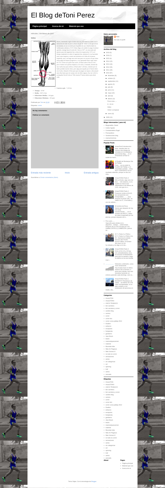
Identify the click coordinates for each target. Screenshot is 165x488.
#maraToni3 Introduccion (123, 146)
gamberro (109, 334)
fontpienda (109, 331)
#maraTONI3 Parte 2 (122, 191)
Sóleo (109, 107)
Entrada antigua (91, 173)
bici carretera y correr (113, 308)
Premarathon (110, 133)
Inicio (67, 173)
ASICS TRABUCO (112, 303)
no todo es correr (111, 354)
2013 (108, 64)
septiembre (112, 81)
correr (40, 105)
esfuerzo (108, 326)
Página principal (40, 26)
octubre (110, 78)
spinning (108, 366)
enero (110, 113)
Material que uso (76, 26)
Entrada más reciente (41, 173)
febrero (110, 99)
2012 (108, 67)
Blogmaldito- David (112, 125)
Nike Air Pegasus (111, 349)
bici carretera (110, 306)
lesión (107, 339)
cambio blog (110, 311)
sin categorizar (110, 361)
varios (108, 372)
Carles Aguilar (110, 128)
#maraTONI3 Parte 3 (122, 249)
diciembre (111, 75)
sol (106, 364)
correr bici (109, 318)
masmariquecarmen (112, 341)
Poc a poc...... (110, 221)
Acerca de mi (58, 26)
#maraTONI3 (110, 301)
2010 (108, 73)
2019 (108, 52)
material (108, 344)
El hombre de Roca (121, 206)
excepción (109, 329)
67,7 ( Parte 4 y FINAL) (122, 234)
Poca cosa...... (112, 101)
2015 (108, 58)
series (108, 359)
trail (107, 369)
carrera (108, 313)
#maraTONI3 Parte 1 (122, 279)
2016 (108, 55)
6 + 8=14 (110, 104)
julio (109, 87)
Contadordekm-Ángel (113, 130)
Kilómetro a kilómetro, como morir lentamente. (124, 265)
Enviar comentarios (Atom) (49, 177)
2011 (108, 70)
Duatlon (108, 323)
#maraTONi (109, 298)
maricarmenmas (111, 138)
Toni (117, 37)
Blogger (93, 481)
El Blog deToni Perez (63, 15)
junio (109, 90)
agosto (110, 84)
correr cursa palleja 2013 (114, 321)
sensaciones (110, 356)
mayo (110, 93)
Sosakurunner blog (112, 135)
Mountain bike (110, 346)
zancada (108, 374)
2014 (108, 61)
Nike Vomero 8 (110, 351)
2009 (108, 117)
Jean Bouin (109, 336)
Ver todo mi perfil (119, 40)
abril (109, 96)
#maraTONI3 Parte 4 (122, 178)
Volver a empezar (113, 110)
